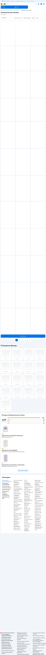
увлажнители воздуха (39, 552)
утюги (25, 545)
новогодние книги (38, 588)
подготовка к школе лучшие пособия (38, 593)
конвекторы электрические (37, 562)
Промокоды (23, 618)
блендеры (26, 586)
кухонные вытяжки (27, 589)
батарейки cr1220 (38, 578)
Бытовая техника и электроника (12, 10)
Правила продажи (23, 616)
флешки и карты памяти (18, 566)
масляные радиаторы (39, 566)
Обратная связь (23, 625)
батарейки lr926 (38, 575)
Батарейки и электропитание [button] (5, 560)
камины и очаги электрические (38, 546)
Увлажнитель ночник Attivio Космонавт (12, 501)
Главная (2, 10)
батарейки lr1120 (38, 581)
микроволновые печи (28, 584)
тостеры (25, 572)
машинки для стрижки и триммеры (28, 553)
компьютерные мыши (18, 573)
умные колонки (17, 557)
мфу (14, 577)
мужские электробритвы (27, 560)
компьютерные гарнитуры (16, 572)
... (27, 405)
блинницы (26, 587)
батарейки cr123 (38, 576)
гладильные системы (17, 583)
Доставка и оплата (23, 611)
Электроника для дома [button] (6, 563)
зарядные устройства (39, 569)
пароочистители (17, 593)
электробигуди (27, 556)
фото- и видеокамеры (18, 553)
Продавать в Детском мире (23, 613)
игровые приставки (17, 558)
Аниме (36, 595)
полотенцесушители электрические (39, 558)
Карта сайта (23, 626)
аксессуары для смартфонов (17, 561)
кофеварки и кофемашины (26, 596)
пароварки (26, 593)
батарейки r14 (37, 579)
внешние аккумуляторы (39, 570)
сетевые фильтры (38, 572)
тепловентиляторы (38, 559)
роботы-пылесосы (17, 595)
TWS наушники (16, 552)
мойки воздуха (37, 553)
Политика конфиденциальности (23, 620)
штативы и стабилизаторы (16, 548)
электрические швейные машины (17, 592)
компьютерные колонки (16, 575)
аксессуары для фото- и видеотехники (18, 555)
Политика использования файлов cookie (23, 621)
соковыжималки (27, 563)
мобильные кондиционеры (37, 555)
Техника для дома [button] (6, 551)
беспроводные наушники (16, 550)
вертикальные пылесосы (16, 589)
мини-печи (26, 567)
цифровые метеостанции (37, 550)
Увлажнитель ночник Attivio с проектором (13, 530)
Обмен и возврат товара (23, 615)
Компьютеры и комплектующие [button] (5, 549)
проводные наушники (18, 565)
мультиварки (26, 575)
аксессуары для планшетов (17, 563)
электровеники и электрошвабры (27, 549)
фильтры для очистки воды (39, 564)
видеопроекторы (38, 582)
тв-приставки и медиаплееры (37, 584)
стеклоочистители (27, 551)
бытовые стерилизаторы (16, 587)
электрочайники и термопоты (27, 569)
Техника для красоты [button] (6, 553)
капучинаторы (27, 592)
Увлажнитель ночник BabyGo (9, 515)
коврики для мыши (17, 569)
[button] (17, 7)
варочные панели (27, 581)
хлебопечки (26, 571)
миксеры (26, 580)
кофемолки (26, 578)
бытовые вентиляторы (39, 548)
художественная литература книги (38, 591)
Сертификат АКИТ (23, 623)
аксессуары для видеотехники (38, 587)
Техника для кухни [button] (6, 554)
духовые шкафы (27, 574)
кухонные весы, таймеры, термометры (28, 565)
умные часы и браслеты (18, 545)
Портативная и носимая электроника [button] (7, 546)
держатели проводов (18, 580)
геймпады (15, 568)
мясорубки (26, 577)
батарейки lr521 (38, 573)
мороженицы (26, 561)
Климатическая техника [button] (5, 557)
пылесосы (26, 547)
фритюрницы (26, 590)
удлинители (37, 567)
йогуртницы (26, 583)
